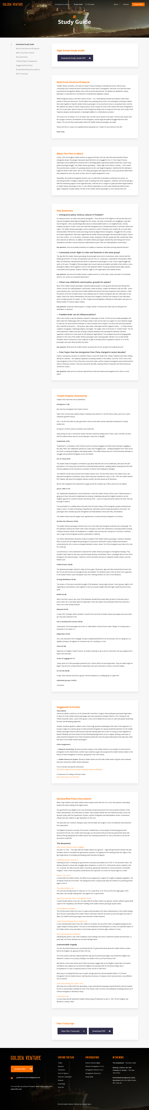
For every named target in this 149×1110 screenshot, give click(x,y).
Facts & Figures (63, 1073)
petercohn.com (16, 1089)
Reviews (60, 1080)
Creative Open (86, 1104)
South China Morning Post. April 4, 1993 (70, 983)
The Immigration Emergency (66, 908)
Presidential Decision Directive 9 (67, 860)
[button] (75, 58)
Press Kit (61, 1087)
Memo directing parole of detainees (68, 934)
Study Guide (89, 1077)
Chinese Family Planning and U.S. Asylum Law (72, 921)
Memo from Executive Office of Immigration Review (74, 898)
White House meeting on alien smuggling (70, 847)
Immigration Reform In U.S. (94, 1070)
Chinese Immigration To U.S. (94, 1066)
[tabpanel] (95, 52)
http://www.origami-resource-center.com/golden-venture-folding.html (80, 769)
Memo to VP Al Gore (63, 875)
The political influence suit (65, 888)
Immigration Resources (93, 1073)
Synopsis (61, 1066)
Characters (61, 1070)
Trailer (60, 1063)
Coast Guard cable (63, 996)
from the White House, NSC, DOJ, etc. (124, 1080)
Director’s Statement (65, 1077)
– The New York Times (123, 1070)
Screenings (61, 1084)
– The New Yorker (124, 1063)
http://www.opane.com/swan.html (68, 777)
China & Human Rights (92, 1063)
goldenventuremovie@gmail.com (28, 1077)
